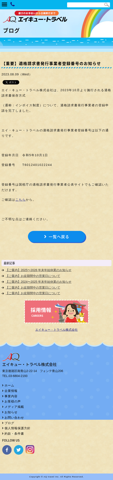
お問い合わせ (14, 417)
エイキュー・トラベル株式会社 (56, 329)
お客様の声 (13, 401)
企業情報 (11, 391)
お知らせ (11, 412)
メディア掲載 (14, 406)
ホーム (9, 385)
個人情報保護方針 (18, 428)
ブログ (9, 423)
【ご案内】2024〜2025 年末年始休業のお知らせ (38, 281)
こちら (20, 199)
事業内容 (11, 396)
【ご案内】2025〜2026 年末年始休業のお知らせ (38, 270)
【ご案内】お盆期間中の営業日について (33, 276)
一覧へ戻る (59, 237)
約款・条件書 (14, 433)
